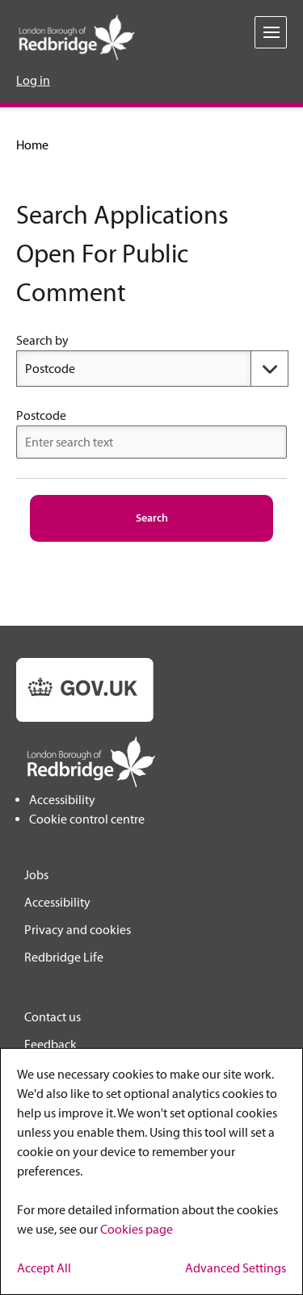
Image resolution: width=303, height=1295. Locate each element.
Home (32, 145)
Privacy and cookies (77, 929)
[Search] (152, 518)
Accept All (44, 1268)
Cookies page (136, 1229)
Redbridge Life (63, 957)
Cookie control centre (87, 819)
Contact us (52, 1017)
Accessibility (62, 799)
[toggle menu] (271, 32)
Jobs (36, 874)
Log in (33, 80)
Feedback (50, 1044)
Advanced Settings (235, 1268)
